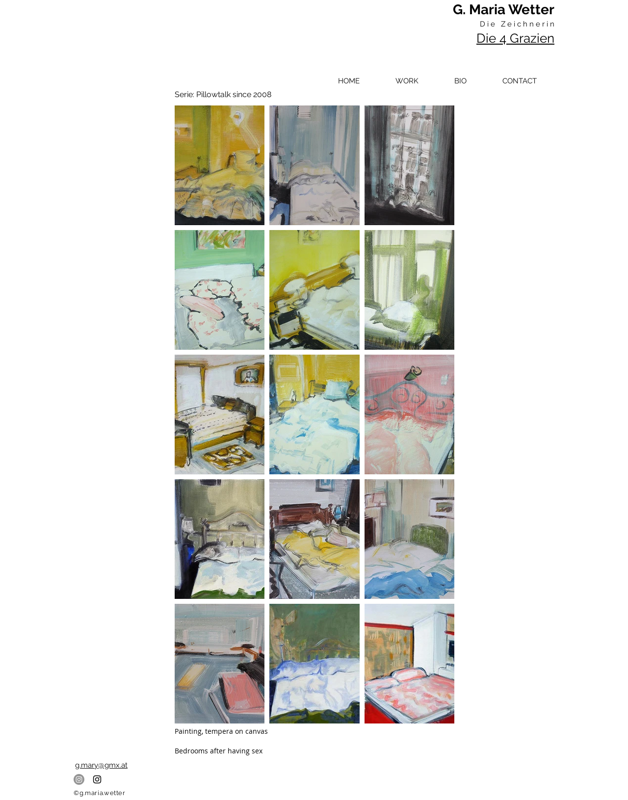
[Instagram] (79, 779)
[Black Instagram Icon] (97, 779)
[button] (406, 81)
